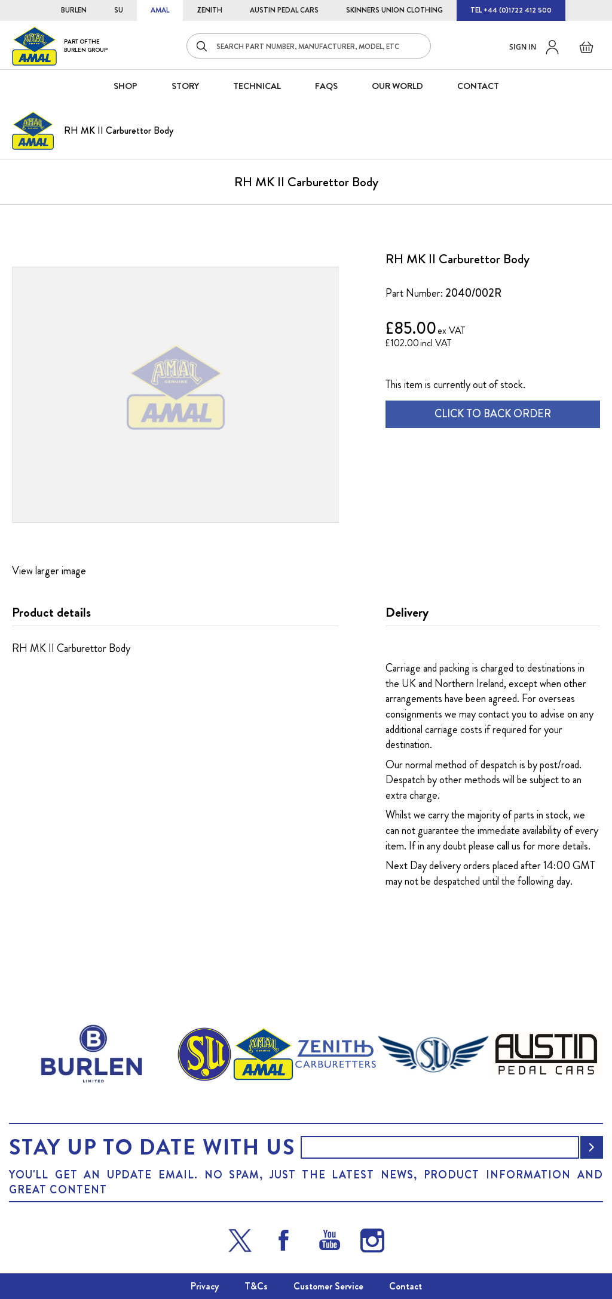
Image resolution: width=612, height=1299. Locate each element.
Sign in (522, 47)
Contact (405, 1286)
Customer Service (328, 1286)
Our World (397, 86)
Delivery (407, 612)
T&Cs (256, 1286)
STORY (185, 86)
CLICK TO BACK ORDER (492, 413)
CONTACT (478, 86)
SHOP (125, 86)
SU (118, 10)
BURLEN (74, 10)
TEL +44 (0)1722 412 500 (511, 10)
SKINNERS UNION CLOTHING (394, 10)
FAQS (326, 86)
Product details (51, 612)
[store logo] (60, 45)
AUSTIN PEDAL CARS (284, 10)
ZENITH (209, 10)
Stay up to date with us (152, 1147)
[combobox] (308, 46)
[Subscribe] (591, 1147)
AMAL (160, 10)
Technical (257, 86)
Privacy (205, 1286)
